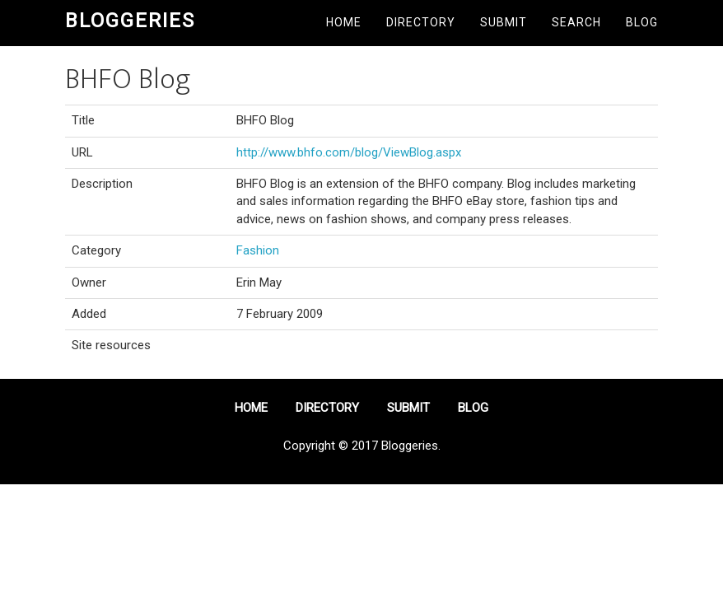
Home (344, 22)
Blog (642, 22)
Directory (420, 22)
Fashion (257, 250)
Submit (503, 22)
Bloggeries (130, 20)
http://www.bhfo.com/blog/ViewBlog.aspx (348, 152)
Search (576, 22)
